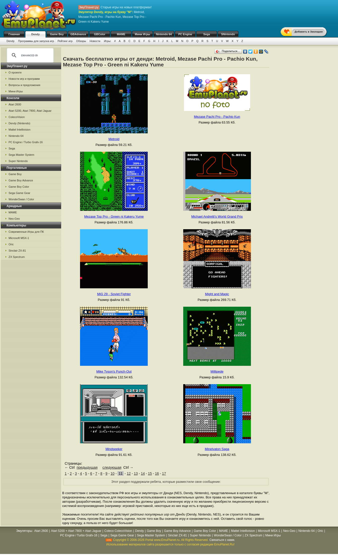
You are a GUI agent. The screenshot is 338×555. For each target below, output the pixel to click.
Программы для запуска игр (36, 41)
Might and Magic (217, 294)
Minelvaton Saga (217, 449)
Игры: (107, 41)
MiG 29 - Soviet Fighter (114, 294)
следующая (111, 467)
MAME (121, 34)
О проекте (15, 72)
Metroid (113, 139)
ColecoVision (17, 116)
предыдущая (87, 467)
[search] (29, 55)
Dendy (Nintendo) (19, 123)
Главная (14, 34)
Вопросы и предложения (24, 85)
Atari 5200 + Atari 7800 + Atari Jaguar (76, 531)
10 (112, 473)
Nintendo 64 (164, 34)
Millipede (217, 371)
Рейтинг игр (65, 41)
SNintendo (228, 34)
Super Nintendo (18, 161)
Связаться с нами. (222, 540)
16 (157, 473)
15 (150, 473)
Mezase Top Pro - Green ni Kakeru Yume (114, 216)
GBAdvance (78, 34)
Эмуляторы (24, 531)
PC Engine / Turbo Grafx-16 (26, 142)
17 (164, 473)
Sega (206, 34)
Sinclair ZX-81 (17, 250)
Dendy (35, 34)
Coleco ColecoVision (118, 531)
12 (129, 473)
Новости (95, 41)
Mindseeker (113, 449)
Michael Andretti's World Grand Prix (217, 216)
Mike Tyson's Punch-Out (114, 371)
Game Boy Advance (21, 180)
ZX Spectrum (17, 256)
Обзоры (81, 41)
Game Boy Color (19, 186)
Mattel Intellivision (19, 129)
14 (143, 473)
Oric (11, 244)
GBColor (99, 34)
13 (136, 473)
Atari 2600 (15, 104)
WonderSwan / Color (21, 199)
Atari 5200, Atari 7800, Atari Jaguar (30, 110)
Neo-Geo (14, 218)
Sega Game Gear (19, 192)
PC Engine (185, 34)
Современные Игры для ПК (26, 231)
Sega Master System (21, 154)
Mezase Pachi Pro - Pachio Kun (217, 116)
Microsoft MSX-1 (19, 238)
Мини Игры (142, 34)
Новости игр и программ (24, 78)
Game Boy (57, 34)
